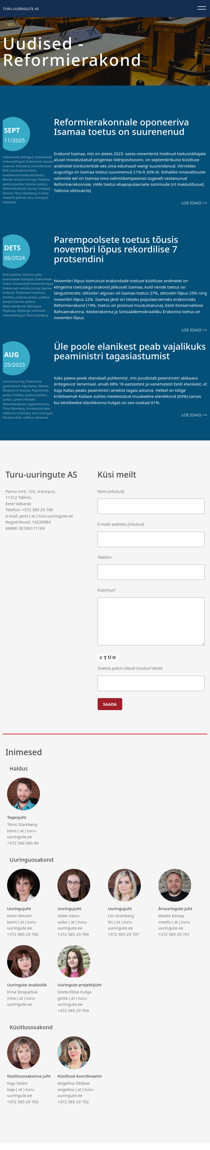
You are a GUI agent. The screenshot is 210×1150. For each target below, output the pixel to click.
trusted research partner (25, 195)
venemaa (41, 417)
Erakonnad (34, 161)
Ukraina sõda (12, 417)
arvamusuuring (13, 381)
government (11, 385)
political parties (26, 297)
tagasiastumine (38, 403)
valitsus (28, 417)
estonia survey (29, 288)
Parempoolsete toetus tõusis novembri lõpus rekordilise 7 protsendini (119, 249)
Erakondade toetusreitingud (33, 283)
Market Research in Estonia (25, 387)
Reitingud (34, 306)
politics (42, 184)
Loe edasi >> (194, 202)
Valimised (9, 202)
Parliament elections (30, 292)
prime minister (24, 399)
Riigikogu (9, 310)
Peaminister (40, 390)
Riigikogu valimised (31, 310)
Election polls (32, 274)
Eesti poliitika (12, 274)
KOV (5, 170)
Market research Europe (20, 179)
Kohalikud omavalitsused (33, 166)
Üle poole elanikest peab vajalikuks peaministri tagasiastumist (110, 355)
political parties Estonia (19, 184)
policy (7, 394)
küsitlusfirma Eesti (23, 170)
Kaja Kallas (29, 385)
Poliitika (43, 179)
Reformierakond (14, 188)
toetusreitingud (14, 315)
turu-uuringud (37, 197)
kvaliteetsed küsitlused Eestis (23, 175)
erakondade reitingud (18, 157)
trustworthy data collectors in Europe (26, 410)
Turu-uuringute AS (21, 8)
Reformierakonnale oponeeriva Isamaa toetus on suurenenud (125, 126)
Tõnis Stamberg (26, 193)
